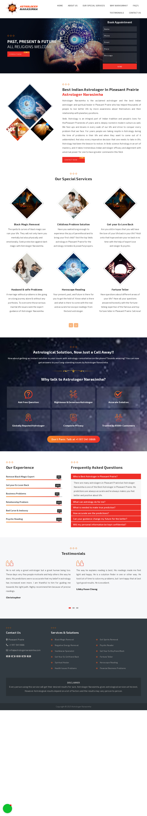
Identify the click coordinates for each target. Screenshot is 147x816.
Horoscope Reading (109, 665)
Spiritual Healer (62, 665)
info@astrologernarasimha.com (24, 652)
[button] (70, 610)
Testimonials (117, 13)
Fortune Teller (106, 659)
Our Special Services (94, 5)
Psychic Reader (107, 648)
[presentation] (71, 327)
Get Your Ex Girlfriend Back (67, 659)
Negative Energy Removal (67, 648)
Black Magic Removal (64, 642)
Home (60, 5)
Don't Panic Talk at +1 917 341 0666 (74, 441)
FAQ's (136, 5)
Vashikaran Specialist (64, 653)
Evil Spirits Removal (109, 642)
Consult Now (20, 53)
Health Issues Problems (66, 671)
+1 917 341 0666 (16, 647)
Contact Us (135, 13)
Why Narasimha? (119, 5)
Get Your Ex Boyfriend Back (112, 653)
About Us (73, 5)
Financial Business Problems (113, 671)
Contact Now (75, 159)
